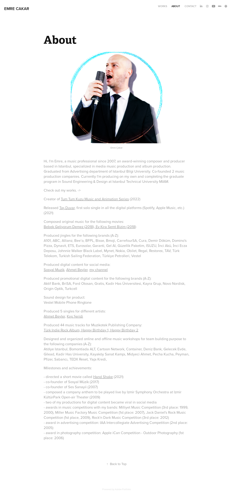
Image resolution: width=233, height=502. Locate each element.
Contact (190, 6)
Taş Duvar (67, 207)
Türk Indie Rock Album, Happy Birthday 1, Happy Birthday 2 (91, 330)
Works (162, 6)
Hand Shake (103, 376)
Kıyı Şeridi (75, 316)
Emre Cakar (16, 8)
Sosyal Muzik (54, 269)
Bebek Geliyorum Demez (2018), (70, 226)
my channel (98, 269)
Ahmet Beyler (77, 269)
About (175, 6)
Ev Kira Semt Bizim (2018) (116, 226)
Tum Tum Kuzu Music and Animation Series (95, 199)
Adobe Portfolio (123, 489)
